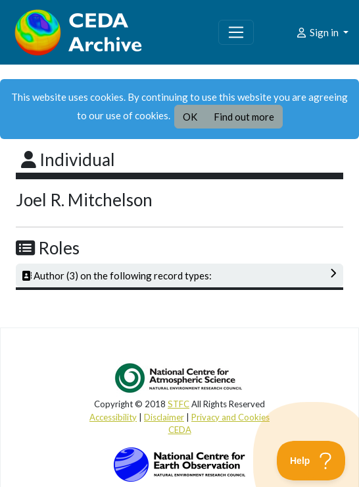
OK (190, 117)
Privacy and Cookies (230, 417)
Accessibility (113, 417)
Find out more (244, 117)
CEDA (179, 429)
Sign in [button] (318, 32)
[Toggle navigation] (236, 32)
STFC (178, 404)
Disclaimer (164, 417)
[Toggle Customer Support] (311, 460)
